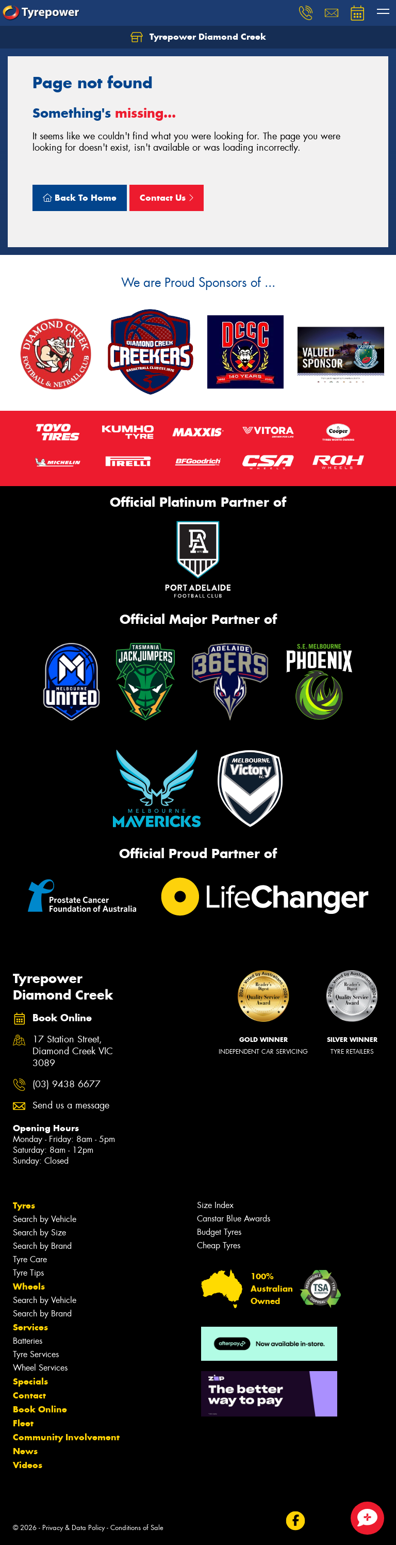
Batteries (27, 1340)
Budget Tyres (219, 1232)
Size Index (215, 1205)
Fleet (23, 1423)
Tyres (24, 1205)
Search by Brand (42, 1246)
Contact (29, 1395)
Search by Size (39, 1232)
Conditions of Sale (136, 1527)
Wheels (29, 1286)
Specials (30, 1381)
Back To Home (80, 197)
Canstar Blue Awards (233, 1218)
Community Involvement (66, 1437)
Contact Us (166, 197)
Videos (27, 1465)
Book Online (40, 1409)
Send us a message (70, 1106)
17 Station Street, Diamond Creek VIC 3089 (72, 1051)
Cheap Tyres (218, 1245)
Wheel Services (40, 1367)
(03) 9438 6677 (66, 1084)
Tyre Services (36, 1354)
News (25, 1451)
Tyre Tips (28, 1272)
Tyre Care (30, 1259)
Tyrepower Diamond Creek (198, 37)
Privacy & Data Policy (73, 1527)
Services (30, 1327)
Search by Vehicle (44, 1219)
